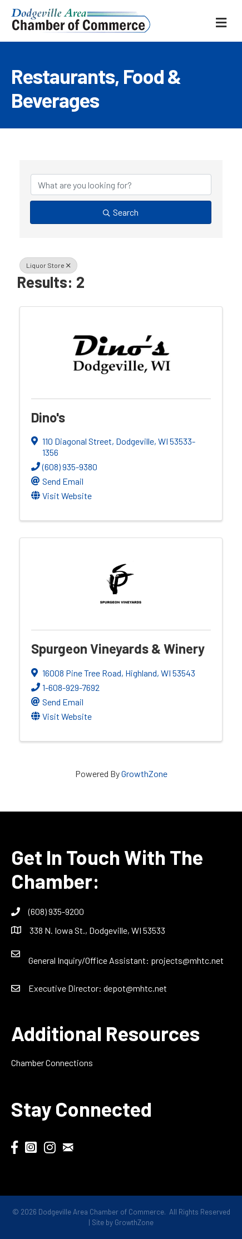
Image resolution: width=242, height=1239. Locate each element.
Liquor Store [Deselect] (48, 265)
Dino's (48, 417)
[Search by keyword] (121, 184)
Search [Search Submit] (121, 212)
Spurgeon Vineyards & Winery (118, 648)
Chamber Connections (52, 1062)
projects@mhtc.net (187, 960)
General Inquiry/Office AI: (89, 960)
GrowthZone (144, 773)
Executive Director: (65, 988)
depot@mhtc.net (135, 988)
